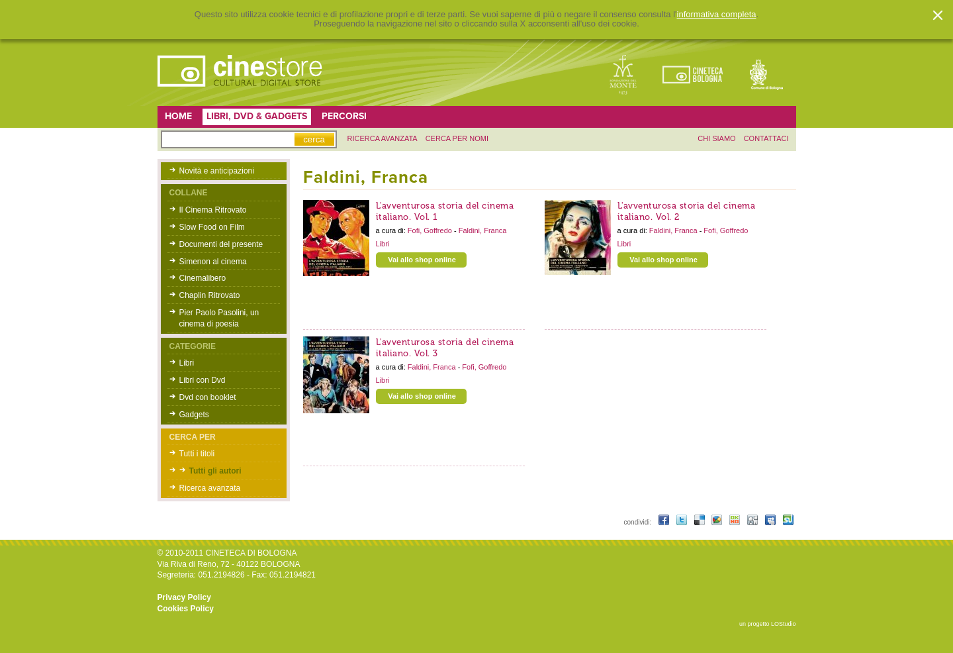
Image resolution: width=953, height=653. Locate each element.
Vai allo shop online (422, 260)
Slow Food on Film (212, 227)
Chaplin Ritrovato (209, 295)
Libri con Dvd (202, 380)
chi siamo (716, 138)
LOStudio (783, 624)
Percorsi (344, 116)
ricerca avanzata (382, 138)
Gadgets (194, 414)
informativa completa (716, 14)
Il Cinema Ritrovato (213, 210)
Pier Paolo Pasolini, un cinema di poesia (219, 318)
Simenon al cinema (213, 261)
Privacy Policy (184, 597)
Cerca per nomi (457, 138)
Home (178, 116)
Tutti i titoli (197, 453)
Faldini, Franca (483, 230)
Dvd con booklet (207, 397)
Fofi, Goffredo (431, 230)
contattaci (766, 138)
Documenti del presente (221, 244)
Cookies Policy (186, 608)
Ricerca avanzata (210, 488)
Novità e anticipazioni (216, 171)
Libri (187, 363)
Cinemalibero (202, 278)
